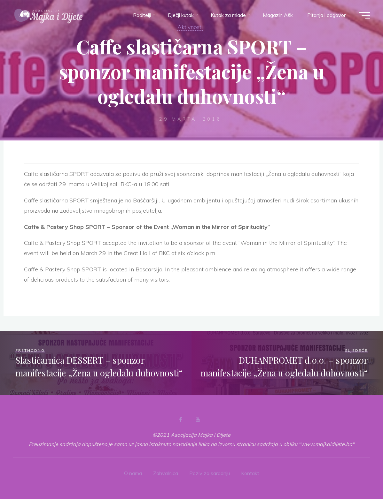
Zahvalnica (165, 473)
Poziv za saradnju (209, 473)
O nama (133, 473)
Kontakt (250, 473)
